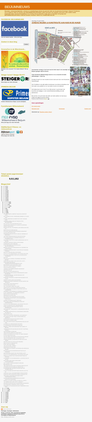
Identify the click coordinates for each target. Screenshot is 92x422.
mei (5, 211)
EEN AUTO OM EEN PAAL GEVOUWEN (12, 252)
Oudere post (87, 108)
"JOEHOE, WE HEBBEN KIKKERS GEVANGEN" (14, 268)
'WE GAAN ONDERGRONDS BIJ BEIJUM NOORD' (15, 236)
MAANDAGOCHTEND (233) (10, 347)
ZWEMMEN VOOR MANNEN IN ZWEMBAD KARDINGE (16, 291)
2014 (4, 392)
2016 (4, 199)
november (6, 203)
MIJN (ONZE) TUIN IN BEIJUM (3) (11, 283)
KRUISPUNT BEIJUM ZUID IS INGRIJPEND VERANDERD (16, 383)
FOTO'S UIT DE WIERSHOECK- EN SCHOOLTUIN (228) (16, 253)
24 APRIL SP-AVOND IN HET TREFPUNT (12, 300)
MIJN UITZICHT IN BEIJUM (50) (10, 343)
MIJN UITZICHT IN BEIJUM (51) (10, 293)
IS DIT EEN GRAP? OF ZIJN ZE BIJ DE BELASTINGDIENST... (12, 246)
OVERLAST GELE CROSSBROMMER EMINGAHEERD (15, 373)
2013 (4, 393)
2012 (4, 395)
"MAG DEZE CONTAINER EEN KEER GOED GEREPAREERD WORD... (13, 376)
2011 (4, 396)
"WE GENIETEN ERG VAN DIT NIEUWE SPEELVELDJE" (16, 365)
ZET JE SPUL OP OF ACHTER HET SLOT (13, 223)
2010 (4, 398)
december (6, 202)
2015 (4, 200)
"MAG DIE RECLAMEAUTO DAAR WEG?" (13, 332)
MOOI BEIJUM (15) (8, 270)
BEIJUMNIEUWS (17, 7)
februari (6, 389)
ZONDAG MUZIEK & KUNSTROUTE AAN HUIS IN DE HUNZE (56, 23)
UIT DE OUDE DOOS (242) (9, 284)
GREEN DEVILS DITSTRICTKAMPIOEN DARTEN (14, 287)
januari (5, 390)
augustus (6, 207)
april (5, 212)
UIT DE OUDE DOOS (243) (9, 232)
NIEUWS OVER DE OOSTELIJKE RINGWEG (13, 341)
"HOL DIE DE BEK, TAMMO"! (10, 345)
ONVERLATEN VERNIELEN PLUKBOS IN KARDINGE (15, 225)
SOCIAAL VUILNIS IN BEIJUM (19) (11, 271)
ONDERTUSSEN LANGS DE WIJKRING (12, 280)
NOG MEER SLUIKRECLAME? (10, 320)
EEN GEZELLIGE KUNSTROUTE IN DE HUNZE (14, 296)
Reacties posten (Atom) (46, 112)
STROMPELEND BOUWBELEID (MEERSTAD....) (14, 367)
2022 (4, 190)
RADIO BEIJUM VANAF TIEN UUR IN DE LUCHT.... (15, 261)
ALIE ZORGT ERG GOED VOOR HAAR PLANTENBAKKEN (12, 361)
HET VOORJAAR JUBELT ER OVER (11, 286)
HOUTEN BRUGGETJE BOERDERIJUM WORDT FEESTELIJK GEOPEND (14, 379)
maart (5, 388)
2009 (4, 399)
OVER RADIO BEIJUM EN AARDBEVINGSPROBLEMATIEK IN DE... (13, 263)
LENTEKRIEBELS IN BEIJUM (10, 331)
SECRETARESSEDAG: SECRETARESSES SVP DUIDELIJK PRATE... (14, 276)
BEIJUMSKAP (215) (8, 313)
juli (4, 208)
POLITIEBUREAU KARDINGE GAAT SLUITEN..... (14, 384)
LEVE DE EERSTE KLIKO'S (10, 267)
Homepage (62, 108)
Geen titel (6, 257)
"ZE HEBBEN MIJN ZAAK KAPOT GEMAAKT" (13, 381)
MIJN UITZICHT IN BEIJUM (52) (10, 230)
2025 (4, 186)
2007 (4, 402)
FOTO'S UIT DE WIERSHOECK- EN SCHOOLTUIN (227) (16, 304)
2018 (4, 196)
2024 (4, 187)
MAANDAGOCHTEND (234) (10, 295)
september (6, 206)
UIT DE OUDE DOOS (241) (9, 335)
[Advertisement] (9, 146)
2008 (4, 401)
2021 (4, 192)
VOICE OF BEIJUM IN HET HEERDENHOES (13, 305)
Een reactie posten (36, 106)
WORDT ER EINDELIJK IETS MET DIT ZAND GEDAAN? (16, 334)
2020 (4, 193)
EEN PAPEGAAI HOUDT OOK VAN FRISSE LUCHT (15, 353)
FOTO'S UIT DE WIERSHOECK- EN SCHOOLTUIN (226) (16, 354)
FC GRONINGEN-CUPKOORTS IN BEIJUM (13, 325)
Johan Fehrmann (7, 409)
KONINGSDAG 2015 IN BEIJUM (10, 243)
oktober (6, 204)
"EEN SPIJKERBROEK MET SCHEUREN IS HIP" (14, 338)
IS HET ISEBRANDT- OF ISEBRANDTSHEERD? (14, 292)
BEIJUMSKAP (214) (8, 364)
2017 (4, 197)
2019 (4, 194)
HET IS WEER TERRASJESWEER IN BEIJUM (13, 363)
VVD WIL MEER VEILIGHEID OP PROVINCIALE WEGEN (16, 336)
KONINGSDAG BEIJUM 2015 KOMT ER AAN (13, 318)
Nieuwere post (35, 108)
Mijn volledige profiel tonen (7, 417)
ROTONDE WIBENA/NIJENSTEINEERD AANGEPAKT (15, 231)
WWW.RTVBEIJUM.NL (8, 226)
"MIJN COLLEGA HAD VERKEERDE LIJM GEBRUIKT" (15, 315)
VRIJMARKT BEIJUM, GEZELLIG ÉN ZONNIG (13, 242)
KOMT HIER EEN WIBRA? (9, 344)
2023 (4, 189)
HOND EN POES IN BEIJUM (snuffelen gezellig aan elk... (16, 374)
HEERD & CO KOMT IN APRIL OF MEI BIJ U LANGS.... (15, 380)
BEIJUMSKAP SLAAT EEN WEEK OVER (12, 264)
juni (5, 210)
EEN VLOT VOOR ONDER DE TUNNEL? (12, 266)
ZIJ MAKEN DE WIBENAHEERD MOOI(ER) (13, 324)
